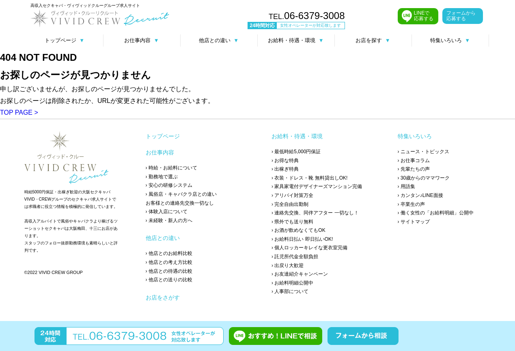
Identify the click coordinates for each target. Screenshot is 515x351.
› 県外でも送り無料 (292, 222)
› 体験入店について (166, 211)
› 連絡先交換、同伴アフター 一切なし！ (315, 213)
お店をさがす (163, 297)
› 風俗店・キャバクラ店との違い (181, 194)
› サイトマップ (414, 222)
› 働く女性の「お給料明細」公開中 (436, 213)
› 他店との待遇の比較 (169, 271)
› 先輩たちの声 (414, 169)
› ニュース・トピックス (423, 151)
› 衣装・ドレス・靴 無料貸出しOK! (309, 178)
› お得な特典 (285, 160)
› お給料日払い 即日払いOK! (302, 239)
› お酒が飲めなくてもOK (298, 230)
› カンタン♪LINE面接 (420, 195)
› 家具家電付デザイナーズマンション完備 (317, 186)
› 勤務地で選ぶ (162, 177)
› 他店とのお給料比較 (169, 253)
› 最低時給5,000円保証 (296, 151)
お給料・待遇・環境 (295, 40)
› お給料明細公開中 (292, 283)
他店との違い (219, 40)
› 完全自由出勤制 (290, 204)
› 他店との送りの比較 (169, 280)
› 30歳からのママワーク (424, 178)
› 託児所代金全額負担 (295, 256)
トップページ (64, 40)
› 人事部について (290, 291)
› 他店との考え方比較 (169, 262)
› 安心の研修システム (169, 185)
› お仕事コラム (414, 160)
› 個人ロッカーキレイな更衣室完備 (309, 247)
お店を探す (373, 40)
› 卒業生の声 (411, 204)
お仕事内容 (141, 40)
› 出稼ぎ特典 (285, 169)
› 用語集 (406, 186)
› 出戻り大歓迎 (288, 265)
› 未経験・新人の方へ (169, 220)
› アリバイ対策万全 (292, 195)
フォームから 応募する (461, 15)
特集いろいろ (450, 40)
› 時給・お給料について (171, 168)
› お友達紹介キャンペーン (300, 274)
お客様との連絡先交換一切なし (180, 203)
